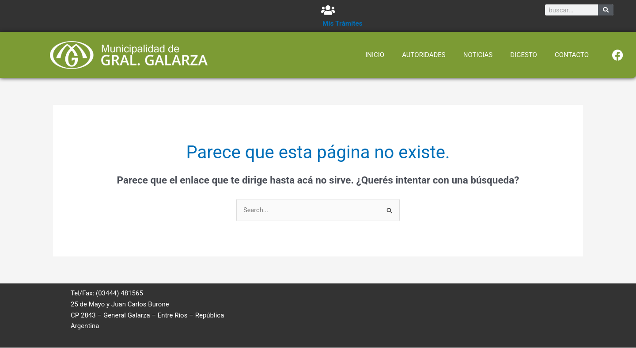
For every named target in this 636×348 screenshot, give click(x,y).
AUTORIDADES (424, 55)
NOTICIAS (478, 55)
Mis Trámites (343, 23)
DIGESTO (523, 55)
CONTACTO (572, 55)
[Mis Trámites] (327, 9)
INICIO (374, 55)
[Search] (605, 9)
